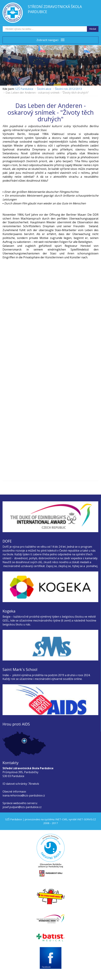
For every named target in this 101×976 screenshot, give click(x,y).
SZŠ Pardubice (24, 89)
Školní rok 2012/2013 (68, 89)
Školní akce (44, 89)
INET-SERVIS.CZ (86, 819)
